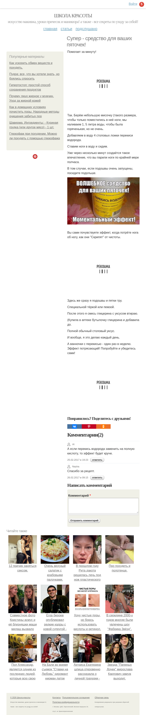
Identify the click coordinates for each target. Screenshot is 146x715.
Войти (133, 4)
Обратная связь (102, 698)
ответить (97, 460)
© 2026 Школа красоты (20, 698)
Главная (50, 29)
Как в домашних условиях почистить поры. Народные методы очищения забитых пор (34, 111)
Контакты (56, 698)
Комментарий (79, 495)
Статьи (66, 29)
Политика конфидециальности (65, 702)
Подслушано (86, 29)
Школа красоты (73, 15)
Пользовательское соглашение (76, 698)
